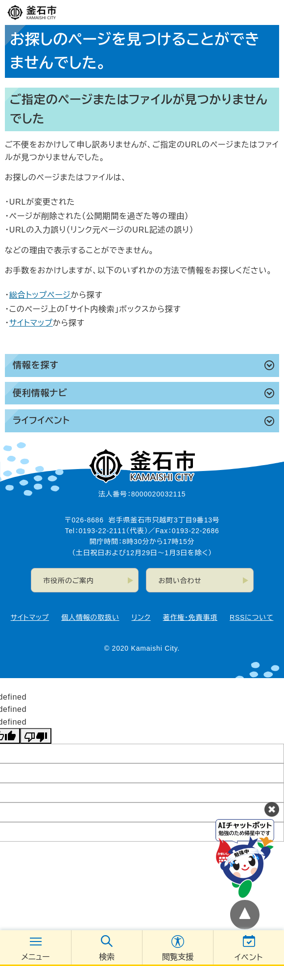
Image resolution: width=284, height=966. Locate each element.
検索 (107, 957)
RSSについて (251, 617)
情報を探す (35, 365)
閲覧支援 (177, 957)
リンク (141, 617)
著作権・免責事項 (190, 617)
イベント (249, 957)
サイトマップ (31, 323)
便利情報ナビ (40, 393)
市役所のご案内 (69, 581)
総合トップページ (40, 295)
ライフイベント (41, 420)
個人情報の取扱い (90, 617)
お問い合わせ (180, 581)
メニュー (35, 957)
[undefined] (35, 736)
